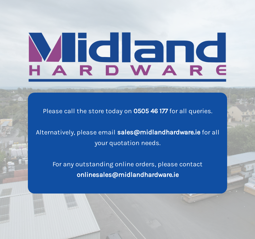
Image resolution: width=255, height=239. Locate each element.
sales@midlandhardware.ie (158, 132)
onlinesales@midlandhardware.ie (128, 175)
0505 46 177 (150, 111)
